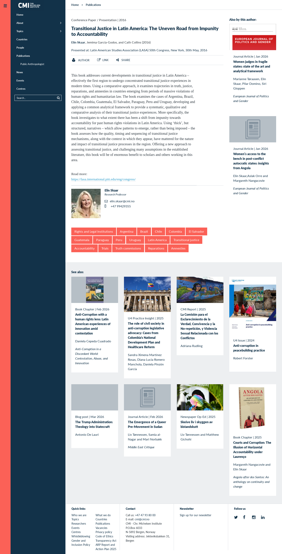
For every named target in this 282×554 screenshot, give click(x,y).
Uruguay (135, 240)
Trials (104, 248)
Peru (119, 240)
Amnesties (178, 248)
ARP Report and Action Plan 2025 (106, 547)
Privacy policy (104, 532)
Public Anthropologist (32, 64)
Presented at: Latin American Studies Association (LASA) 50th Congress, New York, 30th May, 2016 (139, 50)
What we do (103, 515)
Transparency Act (106, 540)
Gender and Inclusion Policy (80, 543)
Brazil (144, 231)
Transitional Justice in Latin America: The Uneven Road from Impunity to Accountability (144, 31)
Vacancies (101, 528)
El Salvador (196, 231)
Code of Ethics (104, 536)
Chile (158, 231)
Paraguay (102, 240)
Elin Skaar (78, 42)
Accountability (84, 248)
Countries (21, 39)
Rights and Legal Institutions (93, 231)
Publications (23, 56)
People (20, 47)
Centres (20, 88)
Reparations (156, 248)
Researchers (78, 523)
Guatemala (81, 240)
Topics (19, 31)
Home (19, 14)
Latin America (157, 240)
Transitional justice (186, 240)
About (19, 23)
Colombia (175, 231)
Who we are (78, 515)
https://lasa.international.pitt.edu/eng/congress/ (103, 179)
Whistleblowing (80, 536)
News (19, 72)
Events (20, 80)
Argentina (126, 231)
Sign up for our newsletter (195, 515)
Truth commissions (128, 248)
